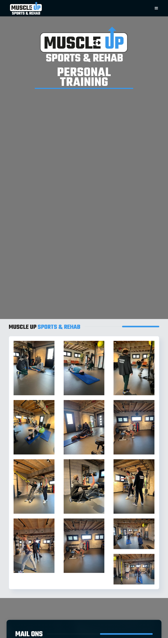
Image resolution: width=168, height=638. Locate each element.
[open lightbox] (34, 368)
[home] (74, 8)
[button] (156, 8)
